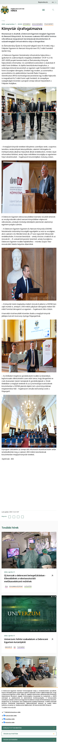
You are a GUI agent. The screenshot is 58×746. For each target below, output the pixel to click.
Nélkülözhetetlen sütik (12, 712)
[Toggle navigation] (43, 10)
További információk (9, 707)
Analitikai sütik (10, 719)
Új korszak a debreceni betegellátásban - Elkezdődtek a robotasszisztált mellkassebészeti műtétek (25, 578)
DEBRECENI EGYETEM (17, 9)
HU (53, 2)
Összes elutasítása (10, 734)
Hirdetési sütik (9, 722)
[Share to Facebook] (9, 517)
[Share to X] (14, 517)
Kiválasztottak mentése (12, 728)
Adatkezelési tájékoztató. (24, 705)
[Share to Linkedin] (18, 517)
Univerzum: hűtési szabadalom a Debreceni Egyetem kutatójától (26, 640)
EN (55, 2)
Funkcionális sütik (11, 715)
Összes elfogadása (10, 739)
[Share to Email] (22, 517)
